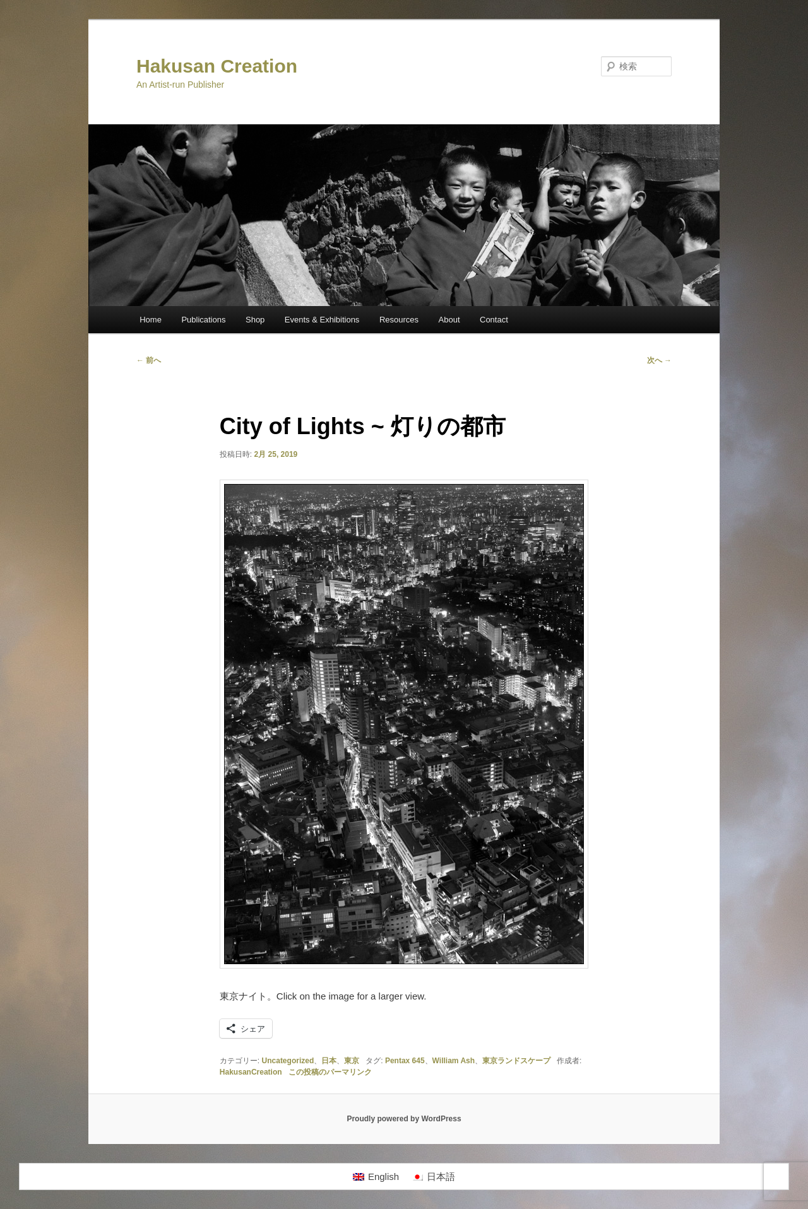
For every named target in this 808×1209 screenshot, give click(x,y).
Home (151, 319)
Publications (203, 319)
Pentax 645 (405, 1060)
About (449, 319)
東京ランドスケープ (516, 1060)
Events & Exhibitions (322, 319)
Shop (255, 319)
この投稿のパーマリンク (330, 1072)
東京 (351, 1060)
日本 (328, 1060)
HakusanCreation (251, 1072)
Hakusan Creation (216, 66)
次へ (659, 360)
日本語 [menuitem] (441, 1176)
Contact (494, 319)
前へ (148, 360)
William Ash (453, 1060)
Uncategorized (288, 1060)
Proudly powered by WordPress (404, 1118)
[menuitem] (376, 1177)
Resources (399, 319)
